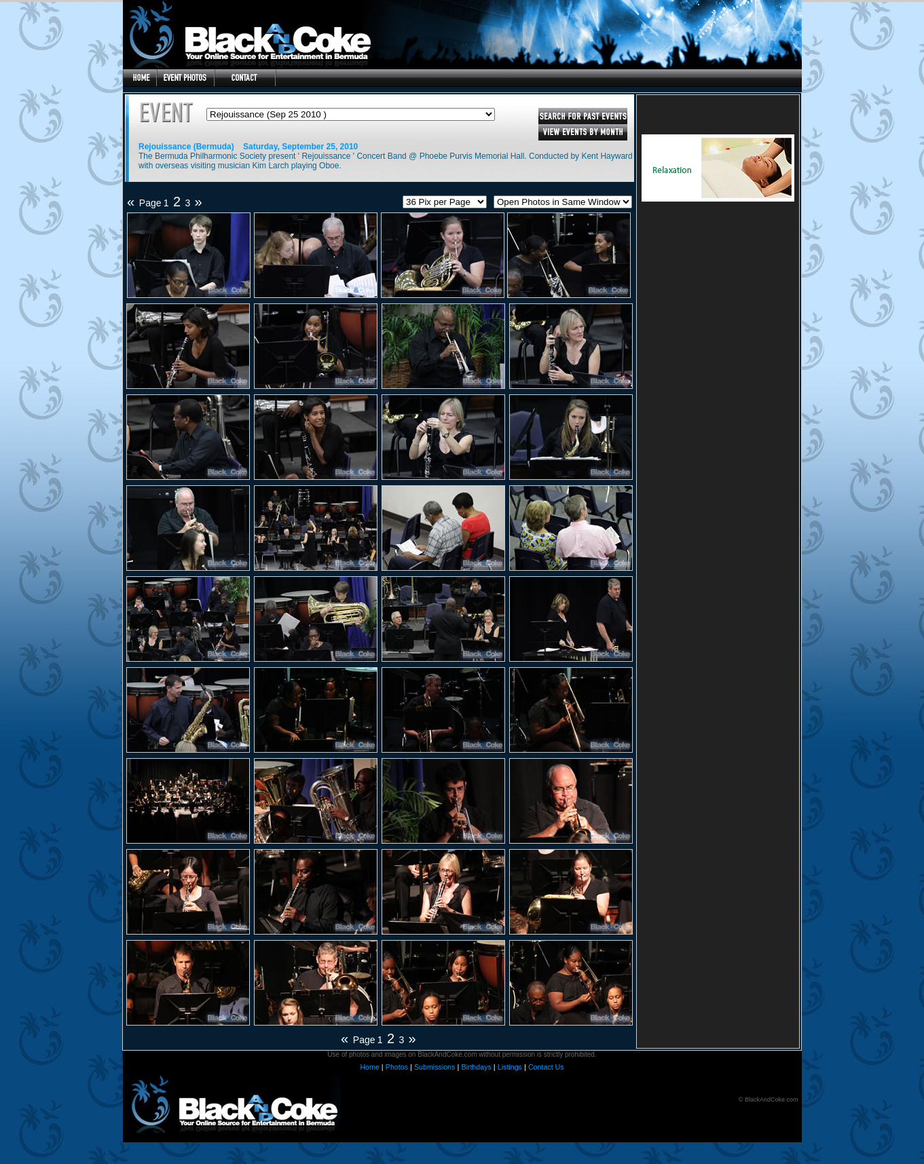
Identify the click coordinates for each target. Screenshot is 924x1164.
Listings (510, 1067)
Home (369, 1067)
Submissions (434, 1067)
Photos (397, 1067)
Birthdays (476, 1067)
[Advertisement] (718, 293)
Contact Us (546, 1067)
